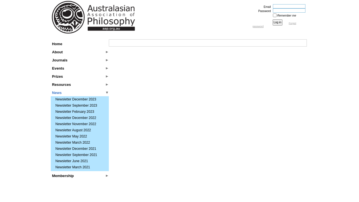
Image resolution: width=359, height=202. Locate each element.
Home (57, 44)
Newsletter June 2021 (72, 161)
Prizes (57, 76)
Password (263, 11)
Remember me (286, 15)
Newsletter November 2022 (76, 124)
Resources (61, 84)
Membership (63, 176)
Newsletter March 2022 (73, 142)
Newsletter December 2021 (76, 149)
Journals (60, 60)
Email (266, 6)
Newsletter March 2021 (73, 167)
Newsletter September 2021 (76, 155)
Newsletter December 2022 (76, 118)
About (57, 52)
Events (58, 68)
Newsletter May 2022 (71, 136)
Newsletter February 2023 (75, 112)
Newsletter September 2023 (76, 105)
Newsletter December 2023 (76, 99)
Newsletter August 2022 (73, 130)
